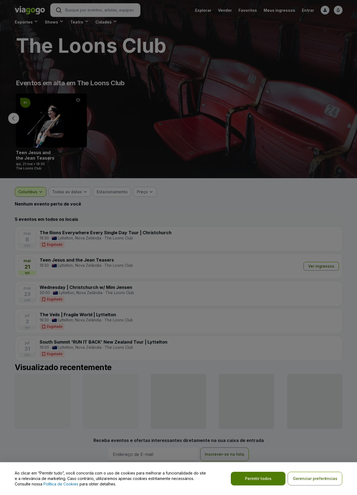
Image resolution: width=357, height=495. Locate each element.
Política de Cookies (60, 484)
